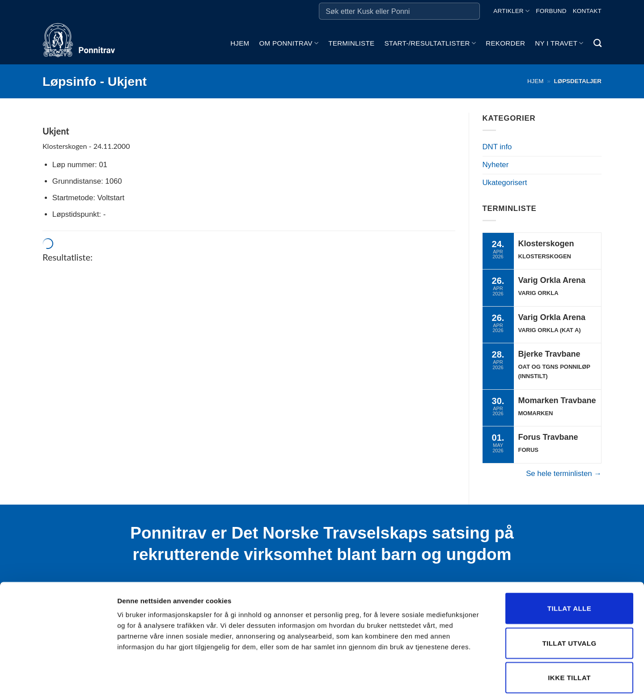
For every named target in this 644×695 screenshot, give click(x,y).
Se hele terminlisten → (564, 473)
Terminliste (351, 43)
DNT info (497, 147)
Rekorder (505, 43)
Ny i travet (559, 43)
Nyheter (496, 164)
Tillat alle (569, 564)
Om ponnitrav (288, 43)
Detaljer (476, 677)
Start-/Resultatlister (430, 43)
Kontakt (587, 11)
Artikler (511, 11)
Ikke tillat (569, 633)
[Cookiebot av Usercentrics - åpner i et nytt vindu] (58, 677)
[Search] (597, 43)
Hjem (239, 43)
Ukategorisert (505, 182)
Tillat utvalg (569, 599)
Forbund (551, 11)
